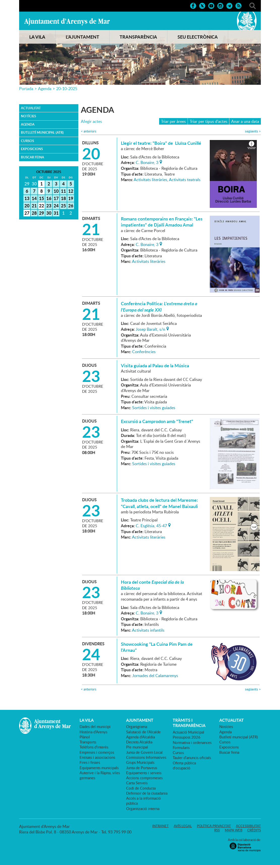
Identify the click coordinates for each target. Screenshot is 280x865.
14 (34, 198)
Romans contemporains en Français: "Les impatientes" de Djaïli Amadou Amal (161, 221)
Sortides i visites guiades (153, 407)
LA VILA (37, 37)
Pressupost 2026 (186, 737)
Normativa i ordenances (192, 742)
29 (41, 213)
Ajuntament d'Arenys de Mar (67, 21)
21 (34, 206)
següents (253, 131)
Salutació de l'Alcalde (143, 731)
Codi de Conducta (141, 788)
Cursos (27, 140)
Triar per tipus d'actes (208, 121)
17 (56, 198)
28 (34, 213)
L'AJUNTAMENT (82, 37)
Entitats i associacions (97, 757)
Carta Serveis (137, 782)
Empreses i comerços (97, 752)
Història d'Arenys (93, 731)
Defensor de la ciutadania (146, 793)
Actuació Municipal (188, 732)
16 (48, 198)
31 (56, 213)
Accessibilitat (248, 826)
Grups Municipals (140, 762)
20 (26, 206)
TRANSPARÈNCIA (138, 37)
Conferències (144, 351)
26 (70, 206)
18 (63, 198)
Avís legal (183, 826)
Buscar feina (32, 157)
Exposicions (32, 149)
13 (26, 198)
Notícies (28, 116)
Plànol (85, 736)
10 (56, 191)
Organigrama (136, 726)
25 (63, 206)
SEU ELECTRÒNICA (198, 37)
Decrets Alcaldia (139, 741)
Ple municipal (137, 746)
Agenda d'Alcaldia (140, 736)
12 (70, 191)
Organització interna (142, 808)
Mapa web (233, 830)
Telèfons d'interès (94, 746)
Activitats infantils (148, 630)
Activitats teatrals (184, 179)
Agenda (44, 88)
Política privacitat (214, 826)
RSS (217, 830)
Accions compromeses (144, 777)
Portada (26, 88)
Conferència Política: (159, 306)
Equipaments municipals (99, 767)
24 (56, 206)
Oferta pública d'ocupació (184, 765)
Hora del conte (152, 585)
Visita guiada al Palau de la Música (155, 365)
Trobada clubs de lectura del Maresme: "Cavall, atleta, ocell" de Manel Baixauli (159, 503)
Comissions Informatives (146, 757)
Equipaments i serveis (143, 772)
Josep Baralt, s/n (150, 329)
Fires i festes (90, 762)
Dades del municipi (95, 726)
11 (63, 191)
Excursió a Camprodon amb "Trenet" (157, 421)
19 (70, 198)
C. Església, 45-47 (151, 525)
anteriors (88, 131)
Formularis (181, 747)
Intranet (160, 826)
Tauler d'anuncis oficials (192, 757)
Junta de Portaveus (141, 767)
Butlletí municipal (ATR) (42, 132)
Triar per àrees (173, 121)
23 (48, 206)
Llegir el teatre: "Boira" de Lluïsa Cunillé (161, 143)
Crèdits (254, 830)
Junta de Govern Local (144, 752)
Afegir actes (91, 121)
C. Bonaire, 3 (147, 162)
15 (41, 198)
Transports (88, 741)
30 (48, 213)
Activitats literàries (150, 179)
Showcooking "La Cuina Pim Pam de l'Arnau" (157, 647)
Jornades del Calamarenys (155, 675)
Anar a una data (245, 121)
